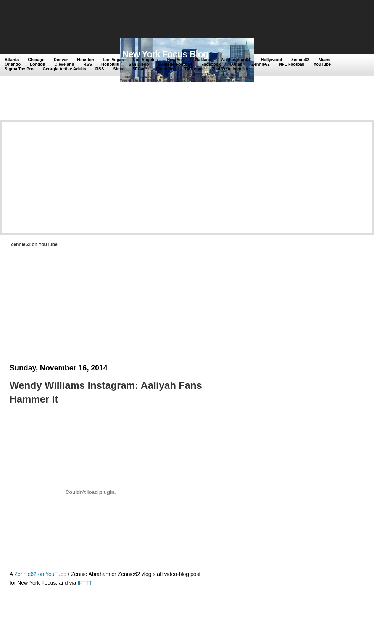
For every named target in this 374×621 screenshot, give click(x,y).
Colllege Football (175, 64)
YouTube (322, 64)
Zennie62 (300, 59)
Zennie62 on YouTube (40, 574)
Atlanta (12, 59)
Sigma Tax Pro (19, 68)
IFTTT (84, 583)
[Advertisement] (145, 20)
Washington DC (236, 59)
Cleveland (64, 64)
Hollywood (271, 59)
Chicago (36, 59)
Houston (85, 59)
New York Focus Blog (165, 54)
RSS (87, 64)
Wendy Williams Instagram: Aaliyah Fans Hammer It (106, 392)
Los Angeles (145, 59)
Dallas (236, 64)
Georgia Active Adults (64, 68)
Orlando (13, 64)
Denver (61, 59)
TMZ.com (193, 68)
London (37, 64)
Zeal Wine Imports (230, 68)
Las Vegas (113, 59)
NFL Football (292, 64)
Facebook (211, 64)
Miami (324, 59)
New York (176, 59)
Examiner (165, 68)
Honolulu (110, 64)
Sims (118, 68)
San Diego (139, 64)
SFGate (139, 68)
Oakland (203, 59)
